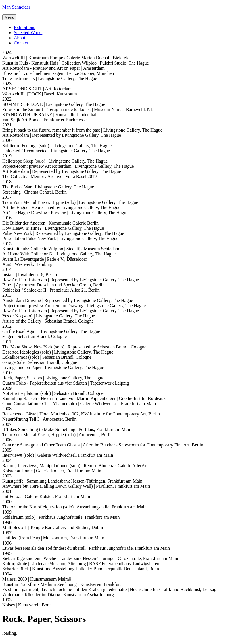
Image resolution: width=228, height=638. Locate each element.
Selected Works (28, 32)
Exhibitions (24, 27)
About (19, 37)
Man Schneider (16, 7)
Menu (9, 17)
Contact (21, 42)
